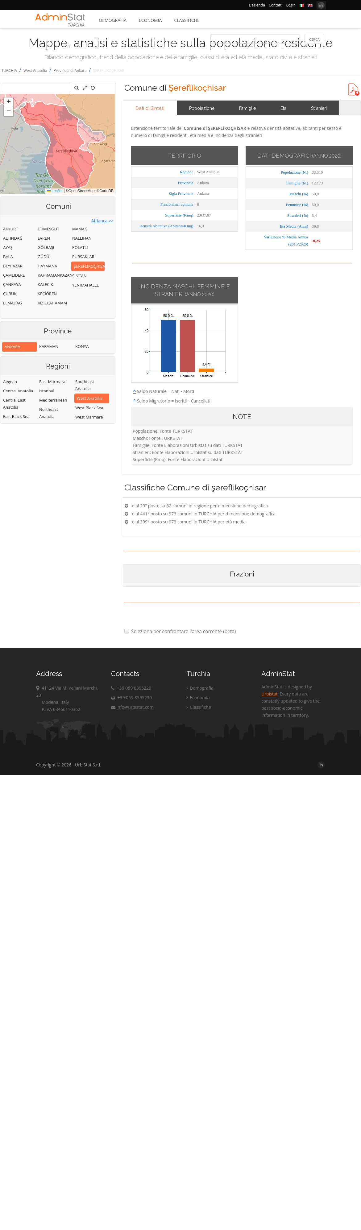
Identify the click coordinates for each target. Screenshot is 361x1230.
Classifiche (186, 20)
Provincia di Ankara (70, 70)
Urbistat (269, 694)
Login (291, 5)
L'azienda (257, 5)
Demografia (113, 20)
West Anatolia (35, 70)
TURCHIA (9, 70)
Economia (150, 20)
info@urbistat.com (132, 707)
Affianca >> (102, 221)
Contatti (276, 5)
